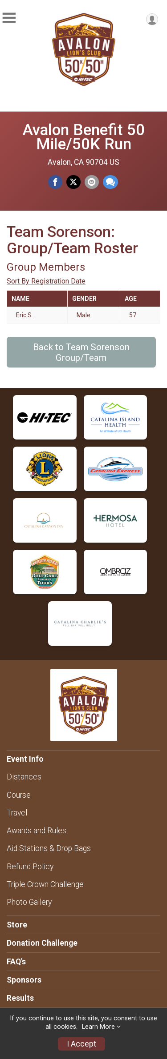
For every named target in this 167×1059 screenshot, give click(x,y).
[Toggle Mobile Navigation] (9, 18)
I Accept (81, 1043)
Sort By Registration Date (46, 281)
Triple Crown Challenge (45, 884)
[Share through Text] (110, 182)
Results (20, 998)
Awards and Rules (36, 830)
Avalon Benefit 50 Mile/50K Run (83, 136)
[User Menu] (152, 19)
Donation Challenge (42, 943)
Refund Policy (30, 866)
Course (19, 795)
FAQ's (16, 961)
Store (17, 924)
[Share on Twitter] (73, 182)
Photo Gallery (29, 902)
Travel (17, 812)
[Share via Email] (92, 182)
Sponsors (24, 979)
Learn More (98, 1027)
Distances (24, 776)
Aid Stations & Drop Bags (49, 848)
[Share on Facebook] (55, 182)
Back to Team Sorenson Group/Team (81, 352)
